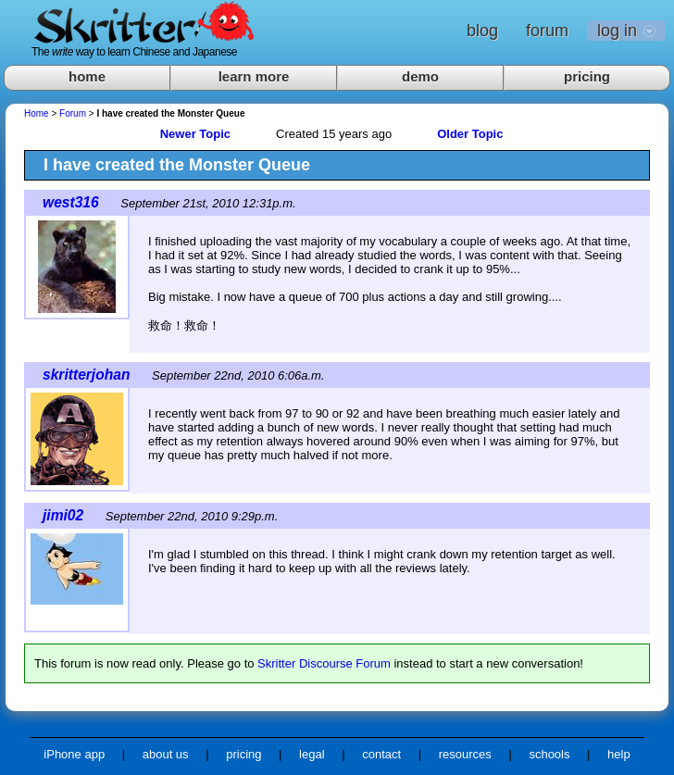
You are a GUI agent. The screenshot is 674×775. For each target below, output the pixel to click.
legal (311, 754)
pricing (587, 76)
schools (549, 754)
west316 (71, 202)
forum (547, 30)
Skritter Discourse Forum (324, 663)
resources (465, 754)
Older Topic (470, 134)
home (87, 76)
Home (36, 113)
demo (420, 76)
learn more (254, 76)
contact (381, 754)
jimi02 (63, 515)
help (618, 754)
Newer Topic (195, 134)
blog (482, 30)
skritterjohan (86, 374)
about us (166, 754)
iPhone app (74, 754)
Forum (72, 113)
